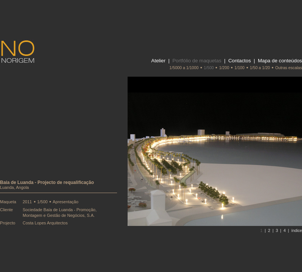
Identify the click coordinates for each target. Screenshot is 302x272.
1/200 (224, 67)
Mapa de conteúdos (280, 60)
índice (296, 230)
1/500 (209, 67)
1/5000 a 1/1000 (184, 67)
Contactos (239, 60)
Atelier (158, 60)
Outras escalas (288, 67)
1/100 (239, 67)
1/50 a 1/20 (260, 67)
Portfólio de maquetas (197, 60)
